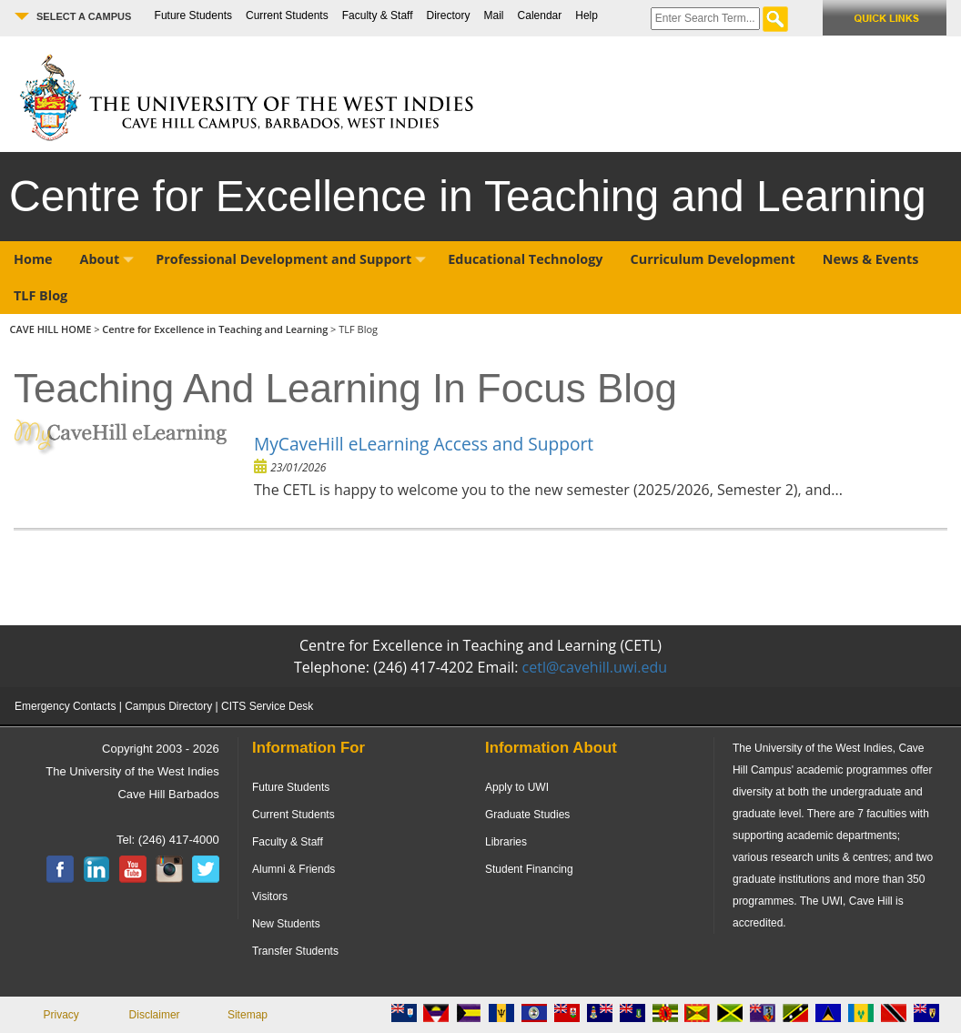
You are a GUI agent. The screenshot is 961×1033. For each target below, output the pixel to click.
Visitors (270, 896)
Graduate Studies (527, 814)
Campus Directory (168, 706)
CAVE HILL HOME (52, 329)
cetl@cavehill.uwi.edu (594, 667)
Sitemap (248, 1014)
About (107, 259)
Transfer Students (295, 951)
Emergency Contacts (65, 706)
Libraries (506, 842)
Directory (448, 15)
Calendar (540, 15)
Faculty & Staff (377, 15)
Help (586, 15)
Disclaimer (154, 1014)
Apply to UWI (517, 787)
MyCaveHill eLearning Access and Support (423, 443)
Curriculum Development (713, 259)
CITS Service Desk (267, 706)
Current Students (287, 15)
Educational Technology (525, 259)
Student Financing (529, 869)
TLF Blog (40, 295)
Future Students (193, 15)
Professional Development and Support (291, 259)
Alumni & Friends (293, 869)
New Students (286, 923)
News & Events (871, 259)
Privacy (61, 1014)
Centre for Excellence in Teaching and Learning (215, 329)
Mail (494, 15)
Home (33, 259)
